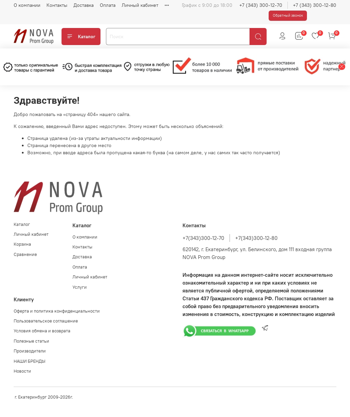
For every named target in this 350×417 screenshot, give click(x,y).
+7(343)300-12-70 (203, 238)
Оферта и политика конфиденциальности (57, 311)
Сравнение (25, 254)
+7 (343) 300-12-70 (260, 5)
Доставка (83, 5)
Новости (22, 371)
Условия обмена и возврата (42, 330)
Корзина (22, 244)
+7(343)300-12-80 (256, 238)
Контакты (56, 5)
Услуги (79, 287)
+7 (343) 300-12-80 (314, 5)
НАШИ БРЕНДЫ (29, 361)
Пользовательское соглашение (46, 320)
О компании (27, 5)
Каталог (81, 36)
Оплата (108, 5)
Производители (30, 351)
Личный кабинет (140, 5)
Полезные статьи (31, 341)
